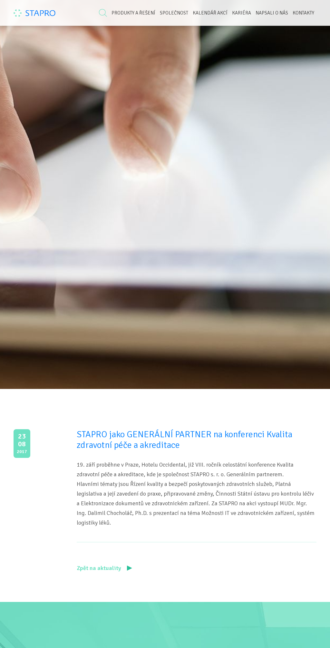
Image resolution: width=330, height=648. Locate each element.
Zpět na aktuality (104, 568)
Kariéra (241, 13)
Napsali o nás (272, 13)
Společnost (174, 13)
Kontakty (303, 13)
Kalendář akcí (210, 13)
